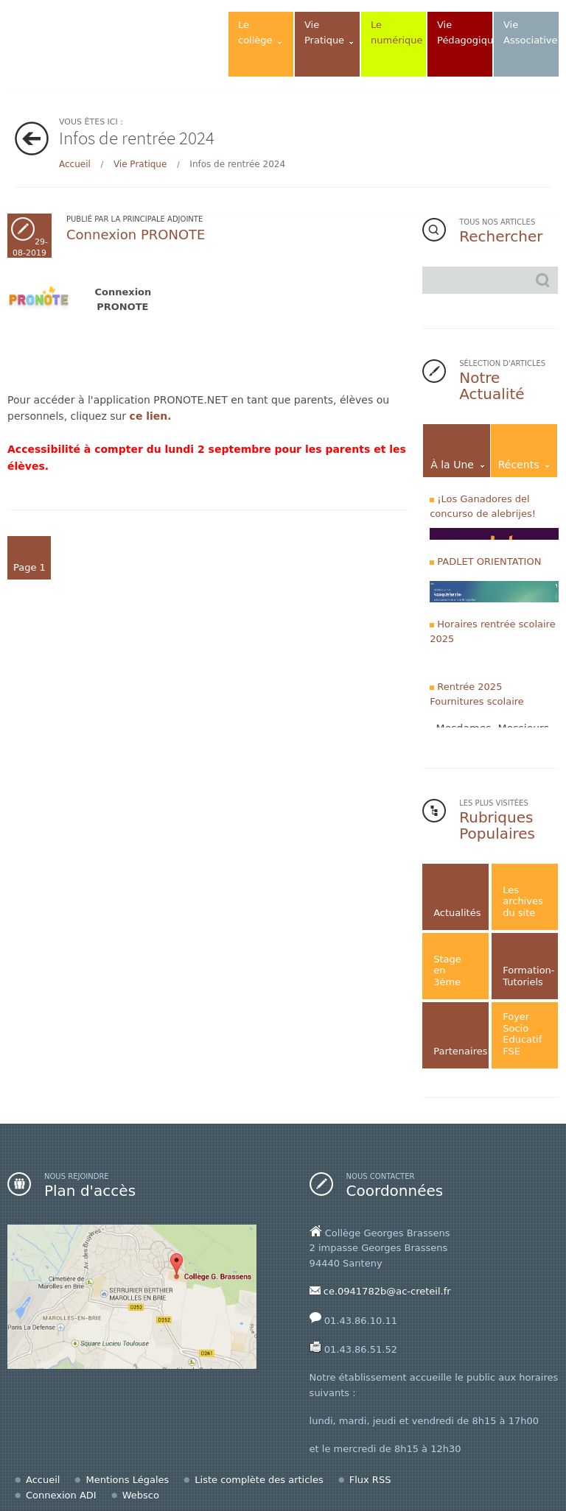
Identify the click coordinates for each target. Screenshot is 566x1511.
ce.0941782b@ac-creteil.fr (387, 1291)
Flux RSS (370, 1479)
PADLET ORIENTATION (489, 561)
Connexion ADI (61, 1495)
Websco (140, 1495)
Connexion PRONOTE (135, 234)
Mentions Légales (127, 1479)
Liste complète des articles (259, 1479)
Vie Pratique (140, 164)
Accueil (75, 164)
